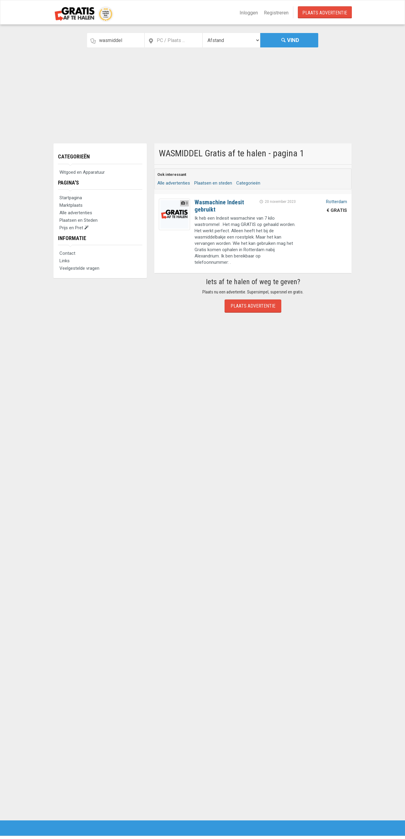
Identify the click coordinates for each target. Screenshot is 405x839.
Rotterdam (336, 201)
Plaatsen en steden (213, 183)
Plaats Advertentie (324, 13)
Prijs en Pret (74, 227)
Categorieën (74, 156)
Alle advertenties (75, 212)
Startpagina (70, 197)
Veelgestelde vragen (79, 268)
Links (64, 260)
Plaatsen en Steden (78, 220)
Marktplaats (71, 205)
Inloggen (249, 13)
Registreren (276, 13)
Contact (67, 253)
